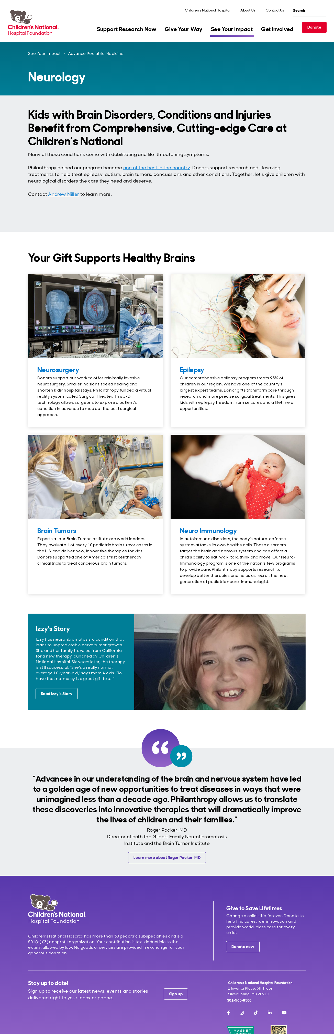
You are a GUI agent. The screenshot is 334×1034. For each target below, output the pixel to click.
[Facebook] (228, 1013)
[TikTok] (256, 1013)
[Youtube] (284, 1013)
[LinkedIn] (270, 1013)
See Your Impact (44, 53)
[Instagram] (242, 1013)
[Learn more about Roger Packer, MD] (167, 857)
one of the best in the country (156, 168)
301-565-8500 (239, 1000)
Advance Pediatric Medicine (96, 53)
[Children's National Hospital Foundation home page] (34, 23)
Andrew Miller (63, 194)
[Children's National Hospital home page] (57, 908)
